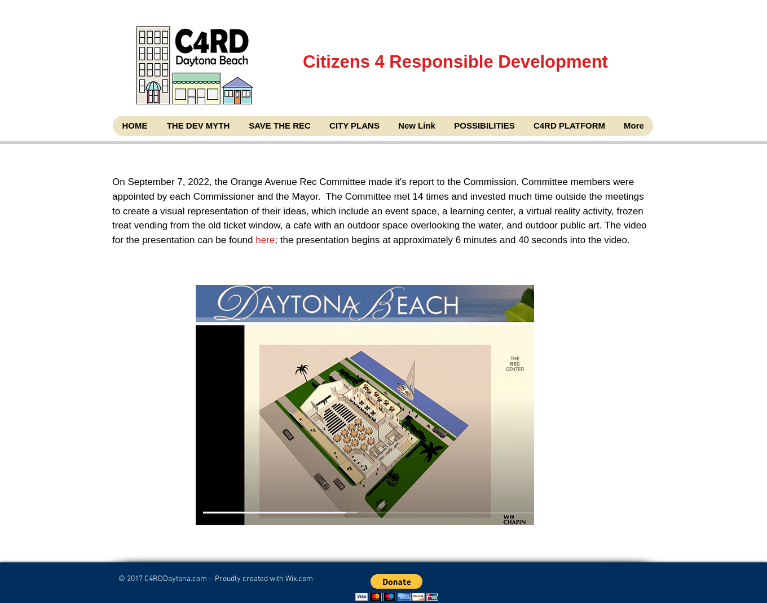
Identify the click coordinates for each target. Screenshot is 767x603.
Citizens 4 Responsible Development (456, 89)
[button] (396, 587)
